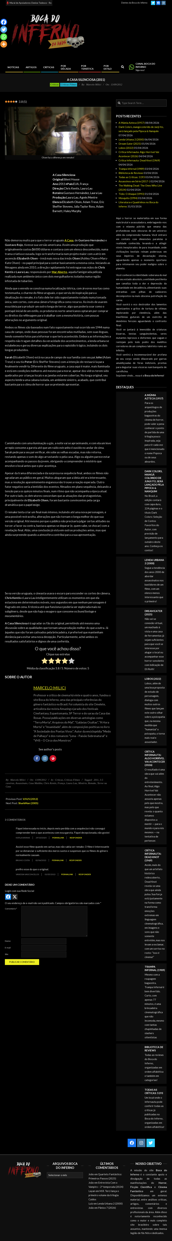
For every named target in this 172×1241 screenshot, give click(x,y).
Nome (8, 941)
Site (6, 954)
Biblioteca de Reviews (131, 172)
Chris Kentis (50, 783)
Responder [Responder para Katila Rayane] (76, 837)
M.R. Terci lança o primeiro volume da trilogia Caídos (104, 1195)
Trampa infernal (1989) (131, 168)
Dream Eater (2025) (130, 143)
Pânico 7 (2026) (107, 1207)
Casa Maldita (35, 783)
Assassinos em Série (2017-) (134, 181)
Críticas (55, 84)
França (61, 783)
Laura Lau (71, 783)
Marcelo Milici (49, 687)
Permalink (58, 837)
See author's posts (50, 749)
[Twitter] (3, 29)
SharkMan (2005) (28, 803)
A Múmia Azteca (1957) (132, 122)
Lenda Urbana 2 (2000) (131, 139)
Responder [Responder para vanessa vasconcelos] (85, 874)
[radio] (44, 661)
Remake (92, 783)
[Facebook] (3, 22)
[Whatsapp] (3, 36)
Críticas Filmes (68, 84)
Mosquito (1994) (128, 198)
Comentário (11, 908)
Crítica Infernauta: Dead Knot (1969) (139, 160)
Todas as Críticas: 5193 (132, 177)
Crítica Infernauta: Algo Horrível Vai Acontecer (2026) (155, 758)
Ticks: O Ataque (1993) (131, 193)
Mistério (82, 783)
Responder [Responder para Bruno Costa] (75, 860)
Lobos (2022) (126, 147)
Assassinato (21, 783)
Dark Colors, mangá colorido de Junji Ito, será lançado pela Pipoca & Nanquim (154, 481)
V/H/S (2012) (30, 798)
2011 (96, 780)
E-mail (8, 947)
